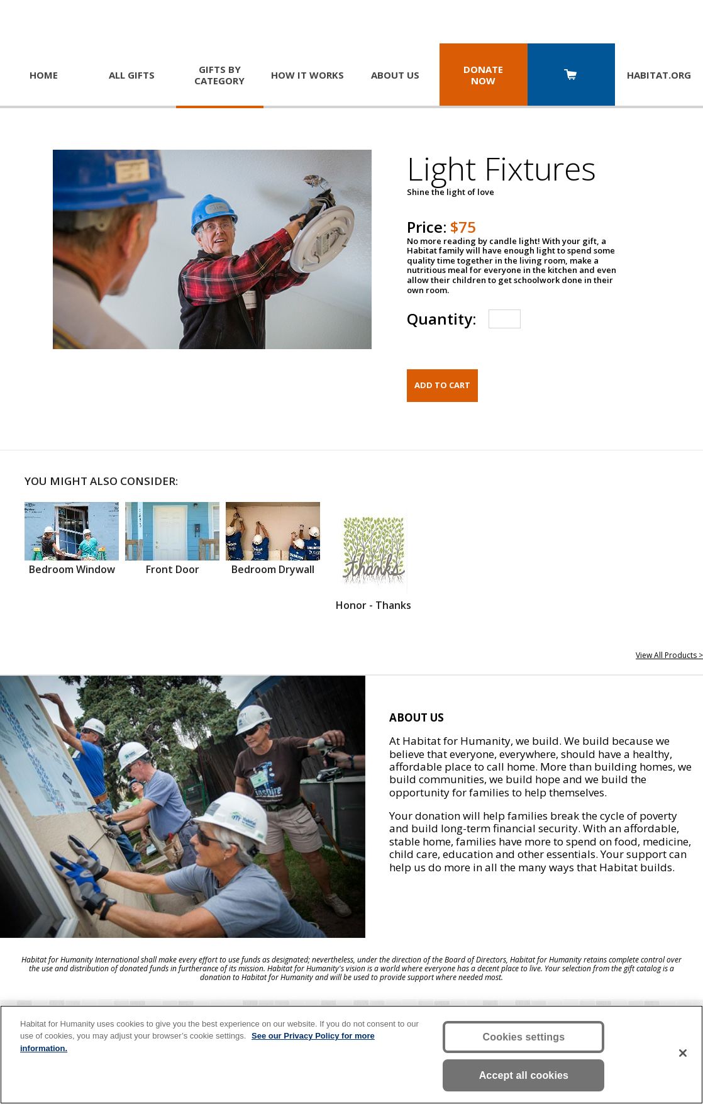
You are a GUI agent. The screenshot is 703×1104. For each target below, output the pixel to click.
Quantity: (441, 318)
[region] (351, 1054)
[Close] (683, 1053)
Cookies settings (524, 1037)
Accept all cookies (524, 1075)
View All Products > (669, 655)
